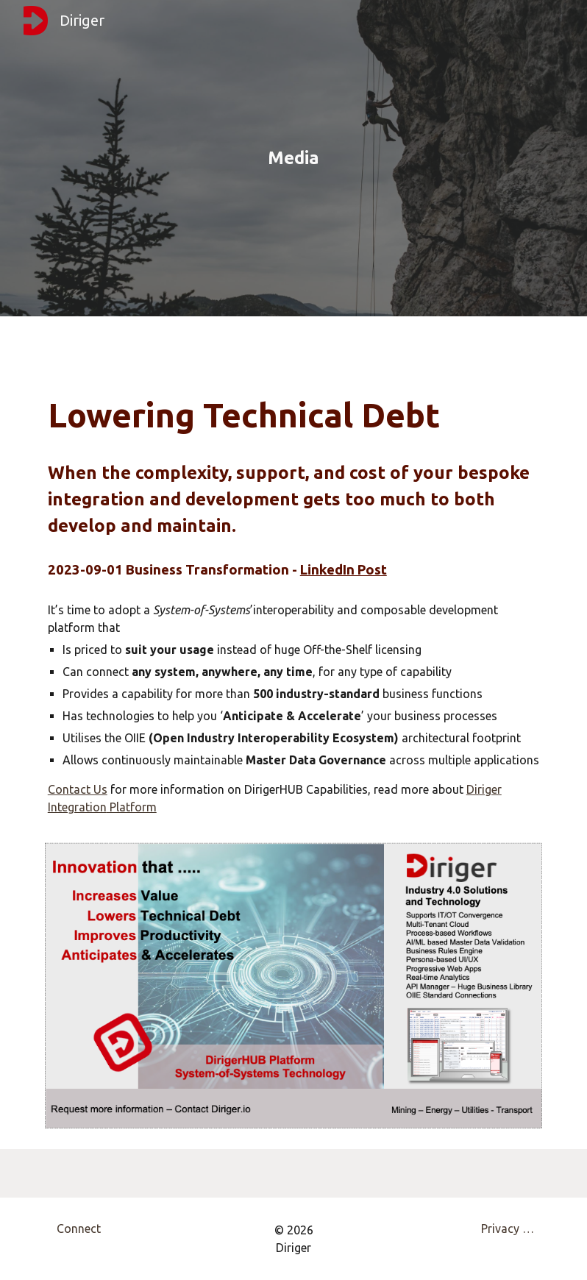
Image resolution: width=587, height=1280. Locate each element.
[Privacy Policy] (508, 1228)
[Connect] (78, 1228)
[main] (293, 158)
